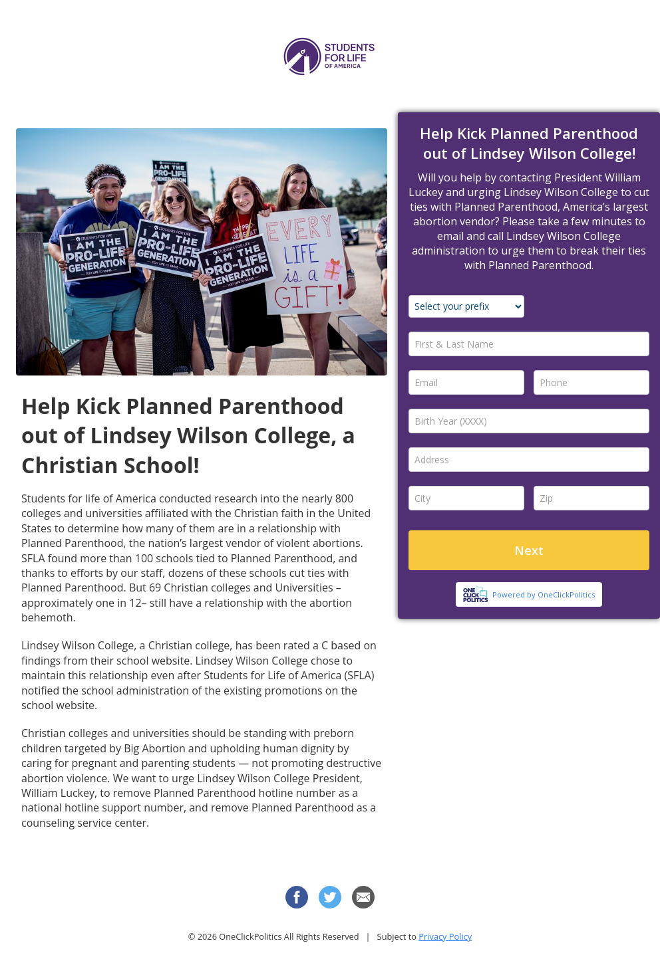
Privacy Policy (445, 936)
